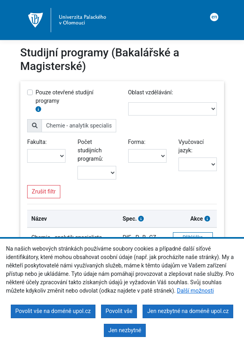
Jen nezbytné (124, 330)
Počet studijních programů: (90, 150)
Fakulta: (37, 142)
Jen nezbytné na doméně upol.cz (188, 311)
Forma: (137, 142)
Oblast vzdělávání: (150, 92)
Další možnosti (195, 290)
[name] (79, 126)
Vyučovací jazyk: (191, 146)
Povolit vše (119, 311)
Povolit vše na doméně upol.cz (53, 311)
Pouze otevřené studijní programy (64, 96)
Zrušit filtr (44, 191)
